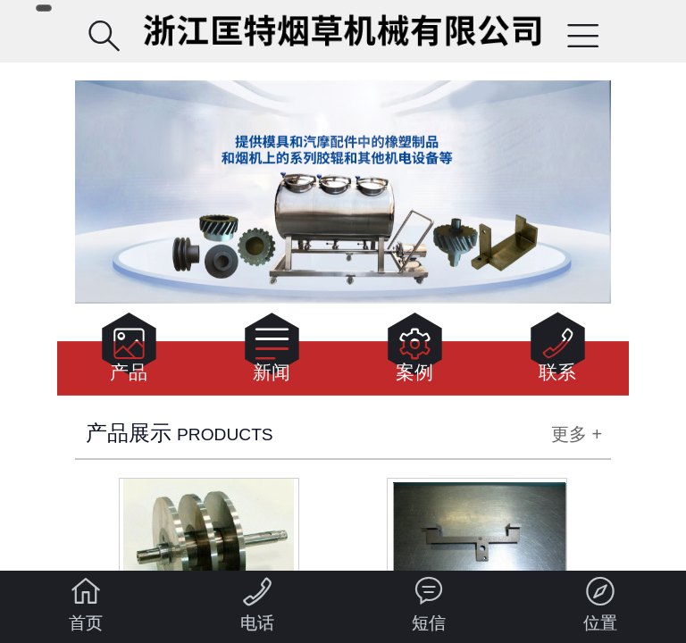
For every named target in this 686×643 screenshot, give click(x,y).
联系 (558, 352)
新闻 (272, 352)
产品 (129, 352)
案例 (415, 352)
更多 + (576, 434)
